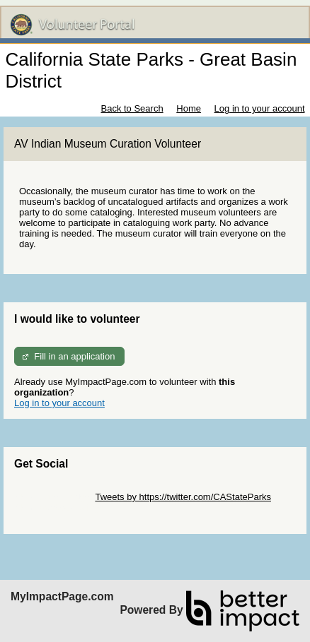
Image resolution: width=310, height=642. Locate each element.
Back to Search (132, 108)
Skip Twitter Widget (53, 497)
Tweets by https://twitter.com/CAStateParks (183, 497)
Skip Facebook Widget (60, 507)
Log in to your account (259, 108)
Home (188, 108)
